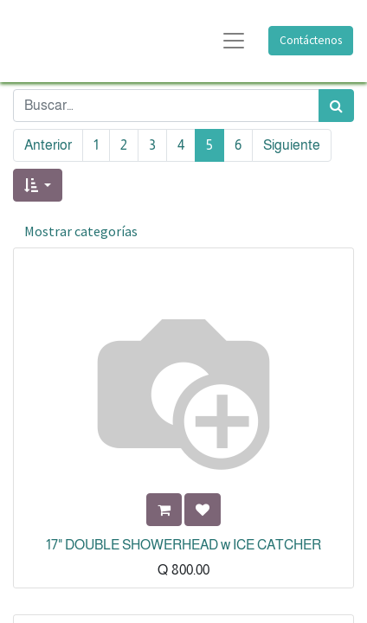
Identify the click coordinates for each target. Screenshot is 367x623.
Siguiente (291, 145)
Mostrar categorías (81, 231)
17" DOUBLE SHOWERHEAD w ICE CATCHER (183, 544)
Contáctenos (311, 40)
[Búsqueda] (336, 105)
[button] (37, 185)
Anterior (48, 145)
